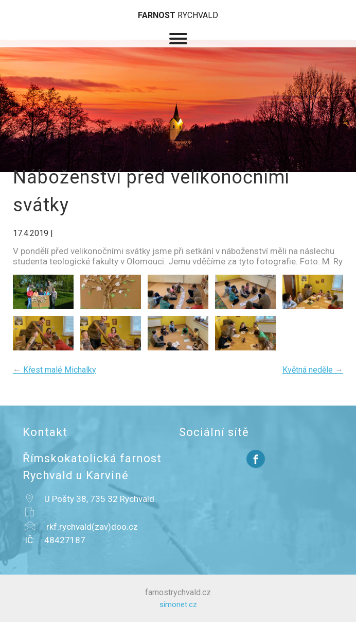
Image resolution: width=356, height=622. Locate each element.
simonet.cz (178, 604)
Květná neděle (312, 370)
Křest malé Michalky (54, 370)
